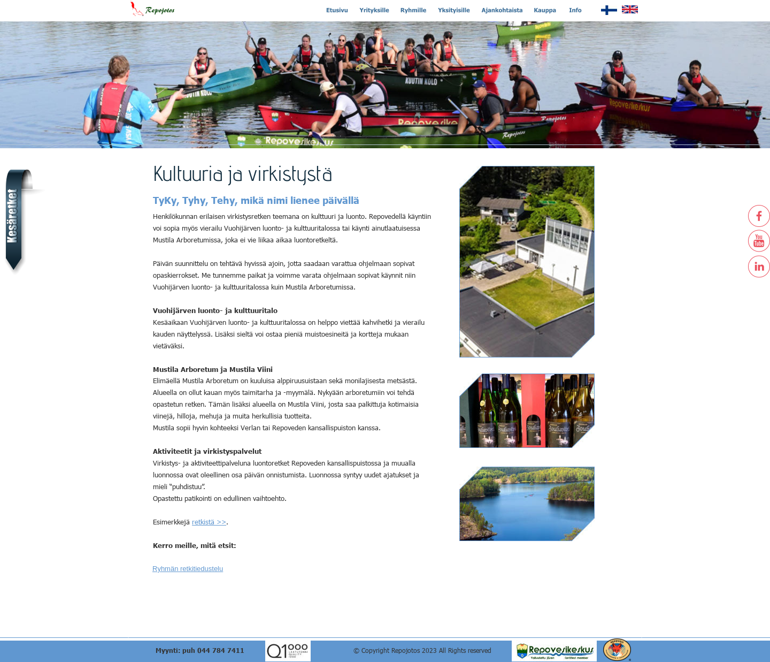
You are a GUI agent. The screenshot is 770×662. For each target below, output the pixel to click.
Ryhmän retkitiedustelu (187, 569)
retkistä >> (209, 522)
